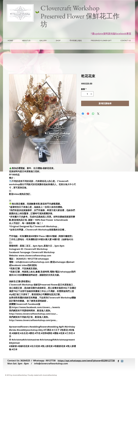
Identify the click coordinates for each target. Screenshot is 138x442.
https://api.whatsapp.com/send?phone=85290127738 (86, 360)
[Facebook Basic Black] (118, 361)
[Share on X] (98, 113)
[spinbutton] (87, 94)
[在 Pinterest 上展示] (88, 113)
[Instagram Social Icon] (122, 361)
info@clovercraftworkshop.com (51, 363)
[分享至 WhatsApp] (93, 113)
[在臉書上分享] (82, 113)
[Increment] (91, 94)
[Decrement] (83, 94)
